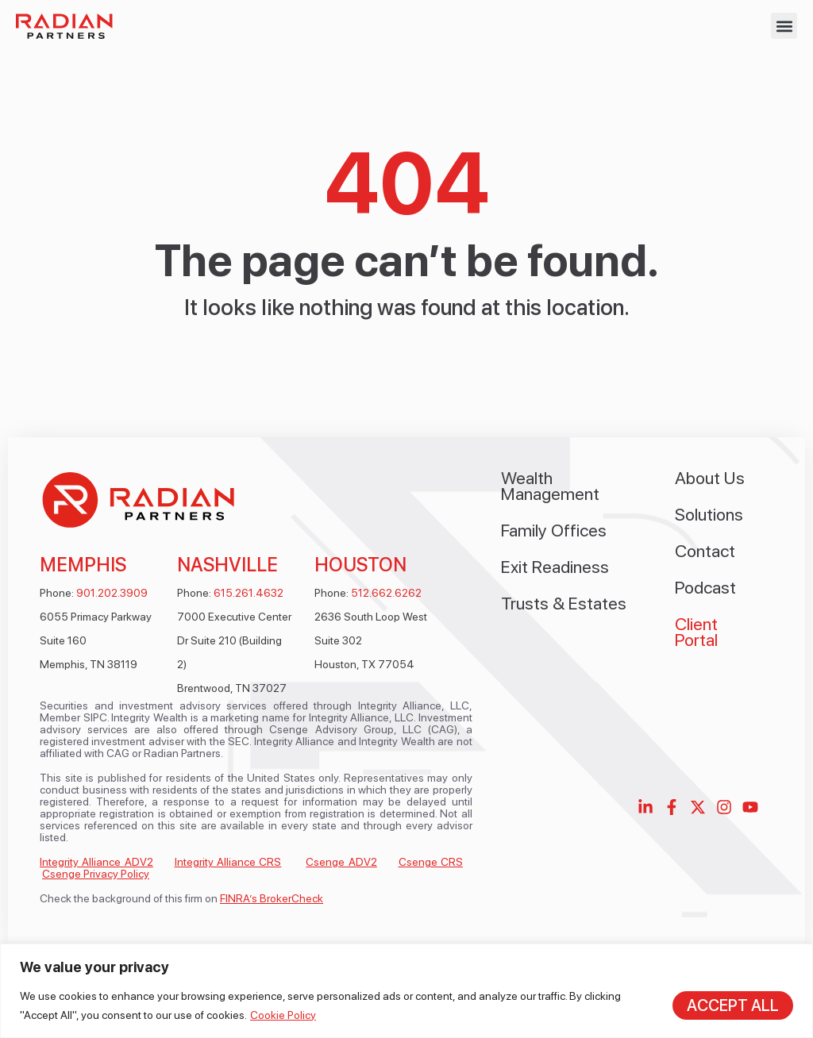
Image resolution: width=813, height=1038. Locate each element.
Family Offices (554, 530)
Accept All (733, 1005)
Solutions (709, 514)
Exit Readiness (555, 566)
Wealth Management (550, 485)
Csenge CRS (431, 861)
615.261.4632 (248, 592)
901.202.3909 (112, 592)
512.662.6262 (386, 592)
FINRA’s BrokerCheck (271, 898)
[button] (784, 26)
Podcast (705, 587)
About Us (710, 477)
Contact (705, 550)
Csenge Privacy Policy (95, 873)
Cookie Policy (283, 1015)
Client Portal (696, 631)
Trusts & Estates (563, 603)
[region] (406, 991)
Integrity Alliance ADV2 (96, 861)
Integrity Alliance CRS (228, 861)
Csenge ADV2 (341, 861)
